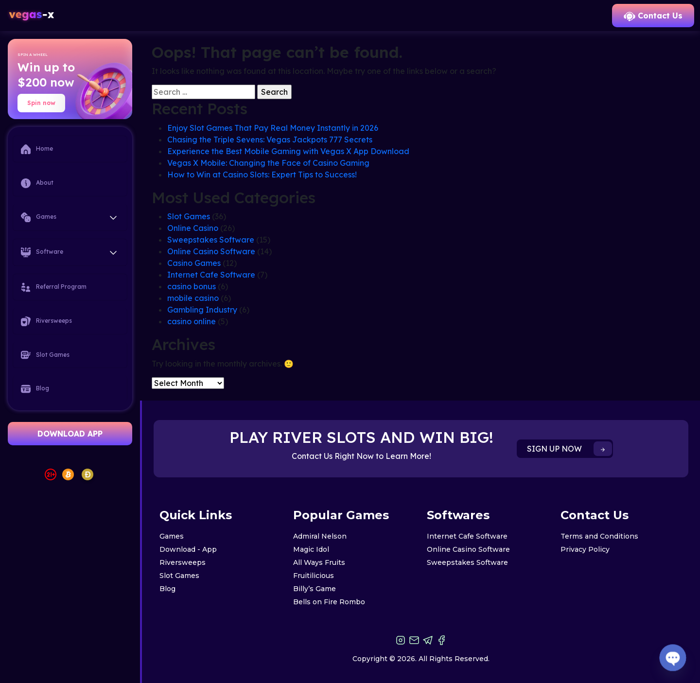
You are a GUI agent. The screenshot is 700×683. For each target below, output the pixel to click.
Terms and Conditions (599, 536)
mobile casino (193, 298)
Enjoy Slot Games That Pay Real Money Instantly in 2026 (272, 128)
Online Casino (192, 228)
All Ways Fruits (319, 562)
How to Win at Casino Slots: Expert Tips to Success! (262, 174)
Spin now (41, 102)
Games (171, 536)
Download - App (188, 549)
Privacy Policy (585, 549)
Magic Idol (311, 549)
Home (37, 149)
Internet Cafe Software (211, 275)
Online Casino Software (211, 251)
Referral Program (54, 287)
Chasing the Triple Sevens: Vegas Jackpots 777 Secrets (269, 139)
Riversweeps (46, 321)
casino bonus (191, 286)
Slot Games (45, 355)
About (37, 183)
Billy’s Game (314, 588)
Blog (35, 389)
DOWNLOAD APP (70, 433)
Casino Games (194, 263)
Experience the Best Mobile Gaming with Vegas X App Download (288, 151)
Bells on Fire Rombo (329, 601)
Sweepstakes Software (210, 240)
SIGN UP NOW (569, 448)
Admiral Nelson (320, 536)
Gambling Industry (202, 310)
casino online (191, 321)
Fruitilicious (313, 575)
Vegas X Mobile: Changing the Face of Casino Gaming (268, 163)
